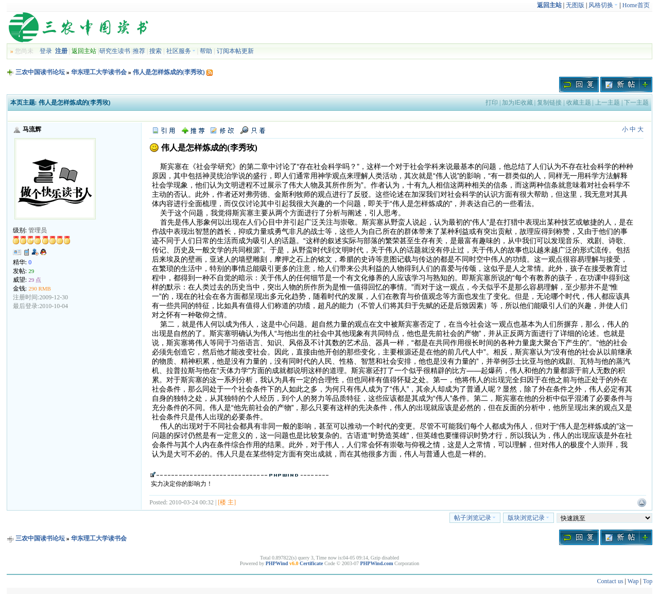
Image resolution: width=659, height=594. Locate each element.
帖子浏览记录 (475, 517)
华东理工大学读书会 (99, 72)
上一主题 (607, 102)
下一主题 (636, 102)
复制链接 (549, 102)
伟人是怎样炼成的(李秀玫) (169, 72)
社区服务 (181, 51)
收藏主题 (578, 102)
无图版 (575, 5)
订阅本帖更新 (235, 51)
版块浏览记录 (528, 517)
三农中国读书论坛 (40, 72)
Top (648, 581)
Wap (633, 581)
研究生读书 (114, 51)
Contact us (610, 581)
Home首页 (636, 5)
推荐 (139, 51)
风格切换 (603, 5)
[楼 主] (227, 502)
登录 (46, 51)
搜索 (155, 51)
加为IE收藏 (517, 102)
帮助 (206, 51)
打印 (491, 102)
